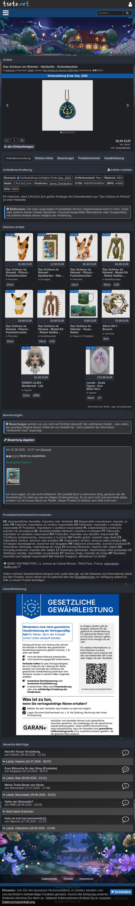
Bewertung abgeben (19, 441)
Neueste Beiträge (16, 746)
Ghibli (30, 71)
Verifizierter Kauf (19, 464)
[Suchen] (127, 13)
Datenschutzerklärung (18, 902)
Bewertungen (65, 159)
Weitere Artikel (44, 159)
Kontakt (68, 880)
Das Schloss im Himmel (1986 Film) (60, 71)
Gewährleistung (114, 159)
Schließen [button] (121, 892)
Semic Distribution (60, 184)
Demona (45, 451)
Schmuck (10, 71)
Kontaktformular (85, 578)
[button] (6, 12)
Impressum (86, 880)
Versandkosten (123, 148)
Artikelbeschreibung (18, 159)
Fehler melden (119, 171)
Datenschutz (49, 880)
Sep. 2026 (64, 178)
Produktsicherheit (89, 159)
